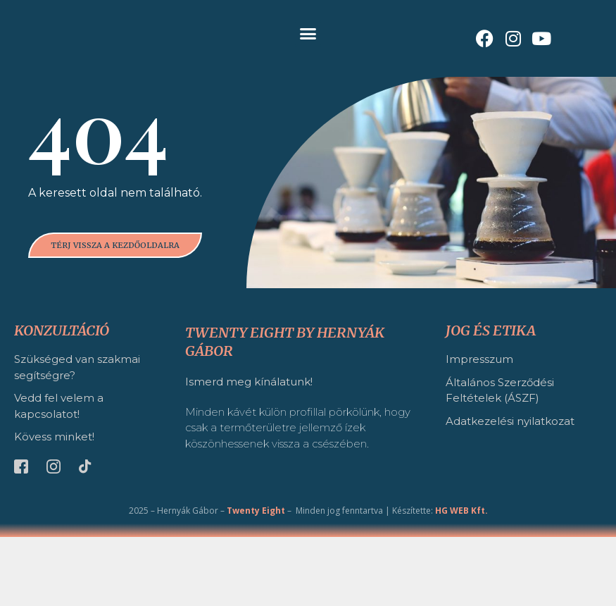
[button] (308, 33)
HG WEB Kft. (461, 580)
